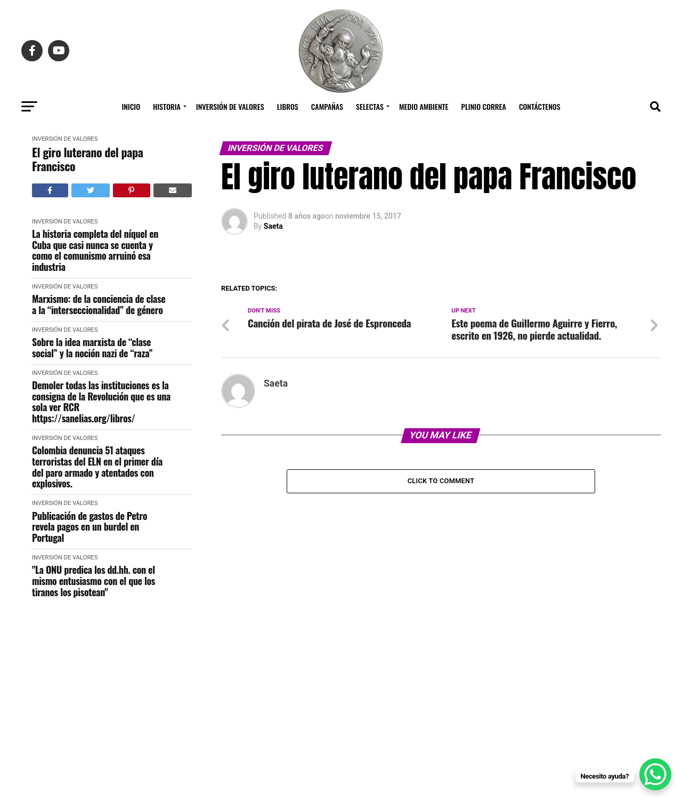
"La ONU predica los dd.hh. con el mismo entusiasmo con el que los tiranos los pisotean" (93, 580)
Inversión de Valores (230, 106)
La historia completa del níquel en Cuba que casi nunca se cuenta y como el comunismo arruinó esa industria (95, 250)
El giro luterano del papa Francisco (87, 159)
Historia (167, 106)
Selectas (370, 106)
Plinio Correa (483, 106)
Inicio (130, 106)
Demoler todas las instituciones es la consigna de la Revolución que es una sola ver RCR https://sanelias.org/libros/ (101, 402)
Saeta (273, 226)
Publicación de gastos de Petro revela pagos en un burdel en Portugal (89, 526)
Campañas (327, 106)
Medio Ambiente (424, 106)
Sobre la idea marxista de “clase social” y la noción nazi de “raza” (92, 347)
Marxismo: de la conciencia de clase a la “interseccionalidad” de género (98, 304)
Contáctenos (540, 106)
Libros (287, 106)
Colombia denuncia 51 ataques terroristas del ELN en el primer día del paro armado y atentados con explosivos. (97, 467)
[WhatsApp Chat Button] (655, 774)
